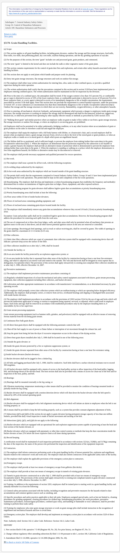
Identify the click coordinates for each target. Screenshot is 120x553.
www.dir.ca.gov (88, 9)
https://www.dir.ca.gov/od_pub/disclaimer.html (25, 13)
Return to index (10, 34)
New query (8, 36)
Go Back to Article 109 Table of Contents (21, 542)
